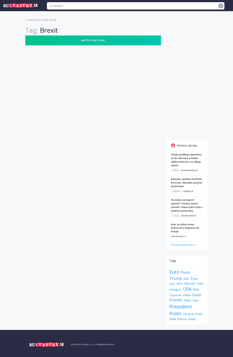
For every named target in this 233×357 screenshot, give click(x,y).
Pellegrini (175, 289)
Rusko (175, 313)
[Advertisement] (187, 84)
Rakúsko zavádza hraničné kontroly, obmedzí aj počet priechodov (186, 182)
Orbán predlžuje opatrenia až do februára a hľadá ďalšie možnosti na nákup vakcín (186, 160)
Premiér (176, 300)
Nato (192, 319)
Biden (179, 283)
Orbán (176, 170)
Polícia (182, 319)
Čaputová (175, 295)
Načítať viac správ (93, 40)
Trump (176, 215)
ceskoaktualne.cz (178, 236)
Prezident (180, 306)
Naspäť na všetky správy (41, 19)
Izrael (199, 314)
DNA (172, 319)
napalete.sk (188, 191)
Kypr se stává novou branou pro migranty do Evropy (185, 228)
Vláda (186, 295)
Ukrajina (188, 314)
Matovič (190, 283)
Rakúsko (177, 191)
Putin (185, 272)
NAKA (187, 300)
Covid (196, 295)
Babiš (196, 300)
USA (187, 289)
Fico (196, 289)
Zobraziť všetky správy (183, 244)
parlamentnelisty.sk (189, 170)
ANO (186, 279)
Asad (172, 283)
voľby (200, 283)
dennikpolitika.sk (188, 215)
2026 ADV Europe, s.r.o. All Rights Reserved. (93, 344)
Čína (194, 278)
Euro (174, 272)
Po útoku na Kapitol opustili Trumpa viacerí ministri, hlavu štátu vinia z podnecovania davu (187, 205)
